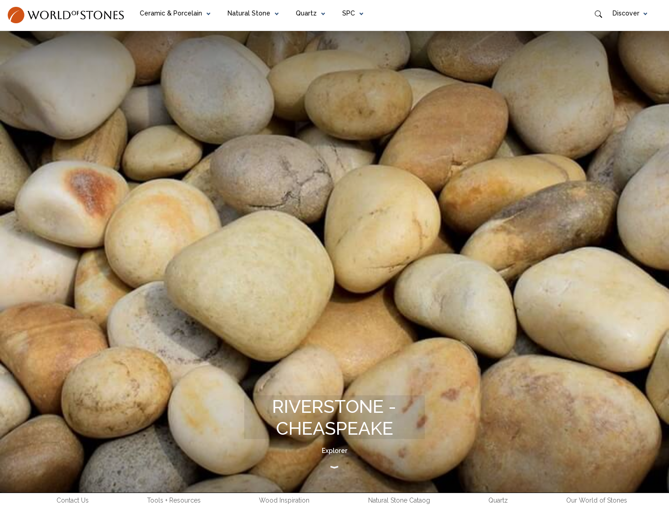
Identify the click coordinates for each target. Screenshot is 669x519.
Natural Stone (249, 13)
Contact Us (72, 500)
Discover (626, 13)
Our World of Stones (596, 500)
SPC (348, 13)
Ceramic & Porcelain (171, 13)
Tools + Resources (174, 500)
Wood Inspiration (284, 500)
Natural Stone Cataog (399, 500)
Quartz (306, 13)
